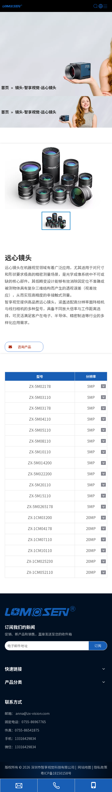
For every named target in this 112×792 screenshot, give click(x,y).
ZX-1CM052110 (40, 572)
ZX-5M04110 (40, 419)
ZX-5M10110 (40, 452)
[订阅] (98, 645)
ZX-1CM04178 (40, 528)
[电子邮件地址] (45, 645)
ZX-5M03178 (40, 408)
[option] (56, 221)
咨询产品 (20, 346)
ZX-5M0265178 (40, 506)
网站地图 (84, 767)
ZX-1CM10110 (40, 550)
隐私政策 (100, 767)
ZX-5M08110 (40, 441)
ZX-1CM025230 (40, 561)
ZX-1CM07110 (40, 539)
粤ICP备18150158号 (56, 773)
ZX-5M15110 (40, 496)
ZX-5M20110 (40, 485)
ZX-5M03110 (40, 397)
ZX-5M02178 (40, 386)
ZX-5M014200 (40, 463)
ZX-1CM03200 (40, 517)
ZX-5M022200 (40, 474)
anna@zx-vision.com (33, 713)
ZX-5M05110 (40, 430)
